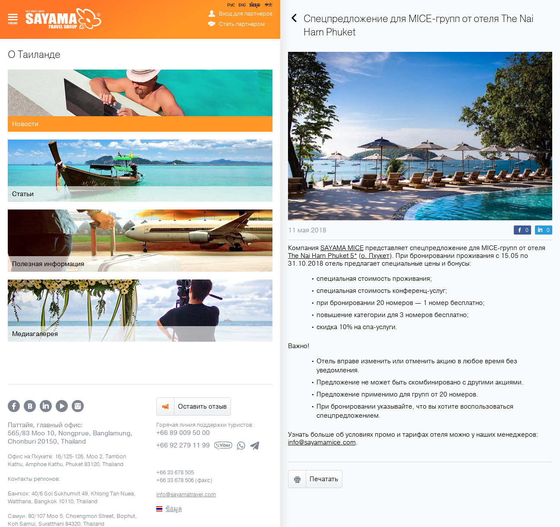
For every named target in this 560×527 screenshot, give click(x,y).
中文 (268, 6)
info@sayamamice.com (322, 442)
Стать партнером (242, 24)
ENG (241, 6)
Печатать (324, 479)
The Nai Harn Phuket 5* (322, 255)
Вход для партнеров (245, 14)
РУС (232, 6)
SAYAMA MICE (342, 248)
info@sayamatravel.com (186, 494)
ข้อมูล (254, 6)
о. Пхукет (375, 255)
